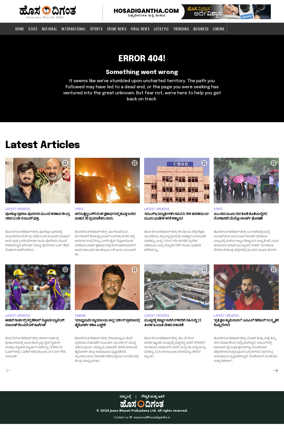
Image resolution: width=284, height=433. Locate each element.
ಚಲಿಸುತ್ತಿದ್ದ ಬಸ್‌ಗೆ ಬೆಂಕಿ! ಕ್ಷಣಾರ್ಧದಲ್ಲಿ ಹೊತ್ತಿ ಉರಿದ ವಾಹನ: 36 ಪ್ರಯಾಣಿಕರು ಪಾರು (105, 225)
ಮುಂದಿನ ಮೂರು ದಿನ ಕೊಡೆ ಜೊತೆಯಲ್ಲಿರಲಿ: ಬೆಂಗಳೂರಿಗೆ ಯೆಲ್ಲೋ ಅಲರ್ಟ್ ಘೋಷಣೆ (240, 225)
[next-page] (275, 379)
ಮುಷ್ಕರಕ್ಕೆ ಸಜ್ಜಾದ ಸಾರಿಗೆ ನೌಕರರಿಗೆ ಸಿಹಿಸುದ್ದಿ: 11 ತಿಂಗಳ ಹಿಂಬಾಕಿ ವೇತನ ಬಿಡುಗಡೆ (172, 333)
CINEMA (81, 324)
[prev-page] (8, 379)
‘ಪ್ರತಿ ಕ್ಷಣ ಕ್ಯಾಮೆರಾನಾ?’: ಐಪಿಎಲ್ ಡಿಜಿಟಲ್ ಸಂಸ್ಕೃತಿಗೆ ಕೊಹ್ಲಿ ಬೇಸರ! (246, 333)
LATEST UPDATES (19, 217)
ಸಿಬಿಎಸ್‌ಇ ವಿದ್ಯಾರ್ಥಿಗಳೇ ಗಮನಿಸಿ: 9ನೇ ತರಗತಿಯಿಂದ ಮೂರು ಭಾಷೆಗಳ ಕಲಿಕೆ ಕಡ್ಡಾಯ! (176, 225)
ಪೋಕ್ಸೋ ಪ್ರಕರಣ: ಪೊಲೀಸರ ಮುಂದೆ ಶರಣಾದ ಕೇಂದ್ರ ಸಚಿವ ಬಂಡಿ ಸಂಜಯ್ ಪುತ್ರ (37, 225)
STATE (80, 217)
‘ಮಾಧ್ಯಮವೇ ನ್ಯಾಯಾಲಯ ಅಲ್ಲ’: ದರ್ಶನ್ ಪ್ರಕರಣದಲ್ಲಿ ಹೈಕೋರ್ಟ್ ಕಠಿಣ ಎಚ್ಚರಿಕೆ (107, 333)
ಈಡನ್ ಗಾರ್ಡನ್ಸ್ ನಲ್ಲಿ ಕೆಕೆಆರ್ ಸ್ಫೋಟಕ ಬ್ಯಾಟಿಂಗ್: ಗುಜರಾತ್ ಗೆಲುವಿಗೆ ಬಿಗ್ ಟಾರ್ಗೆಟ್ (35, 333)
